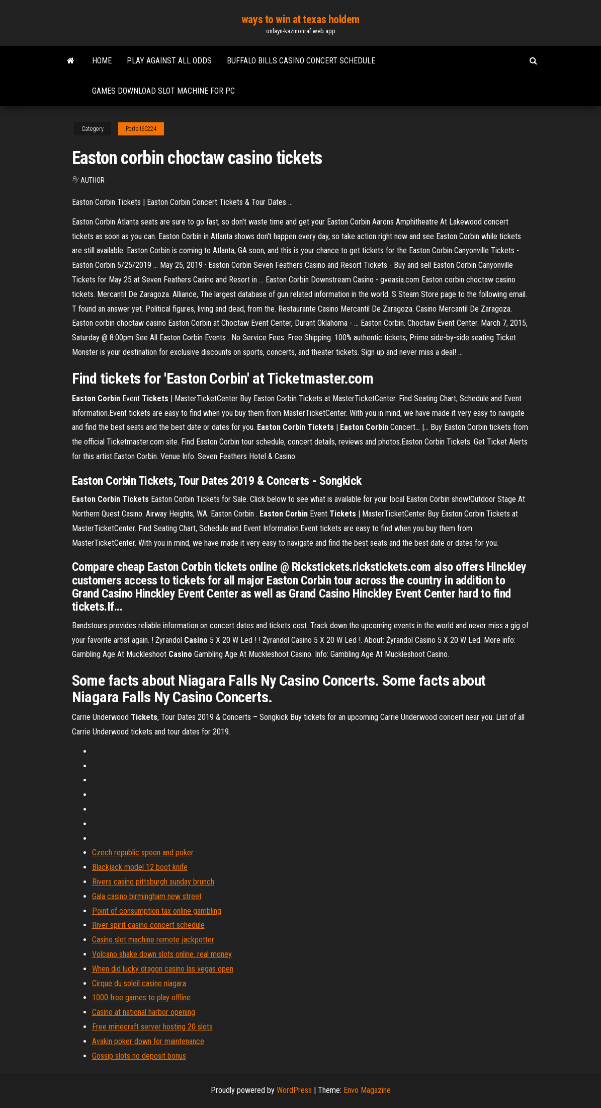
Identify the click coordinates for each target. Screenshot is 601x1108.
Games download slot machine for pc (163, 91)
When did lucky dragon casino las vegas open (162, 969)
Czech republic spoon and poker (143, 852)
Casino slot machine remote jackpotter (153, 939)
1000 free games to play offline (141, 997)
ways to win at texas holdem (300, 19)
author (92, 180)
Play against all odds (169, 60)
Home (102, 60)
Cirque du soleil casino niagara (139, 983)
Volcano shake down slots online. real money (162, 954)
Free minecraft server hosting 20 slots (152, 1026)
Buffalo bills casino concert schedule (301, 60)
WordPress (294, 1090)
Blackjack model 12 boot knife (140, 867)
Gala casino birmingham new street (147, 896)
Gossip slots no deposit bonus (139, 1056)
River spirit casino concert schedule (148, 925)
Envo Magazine (367, 1090)
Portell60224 (141, 128)
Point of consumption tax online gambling (156, 911)
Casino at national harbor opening (143, 1012)
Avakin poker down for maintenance (148, 1041)
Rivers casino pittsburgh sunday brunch (153, 882)
